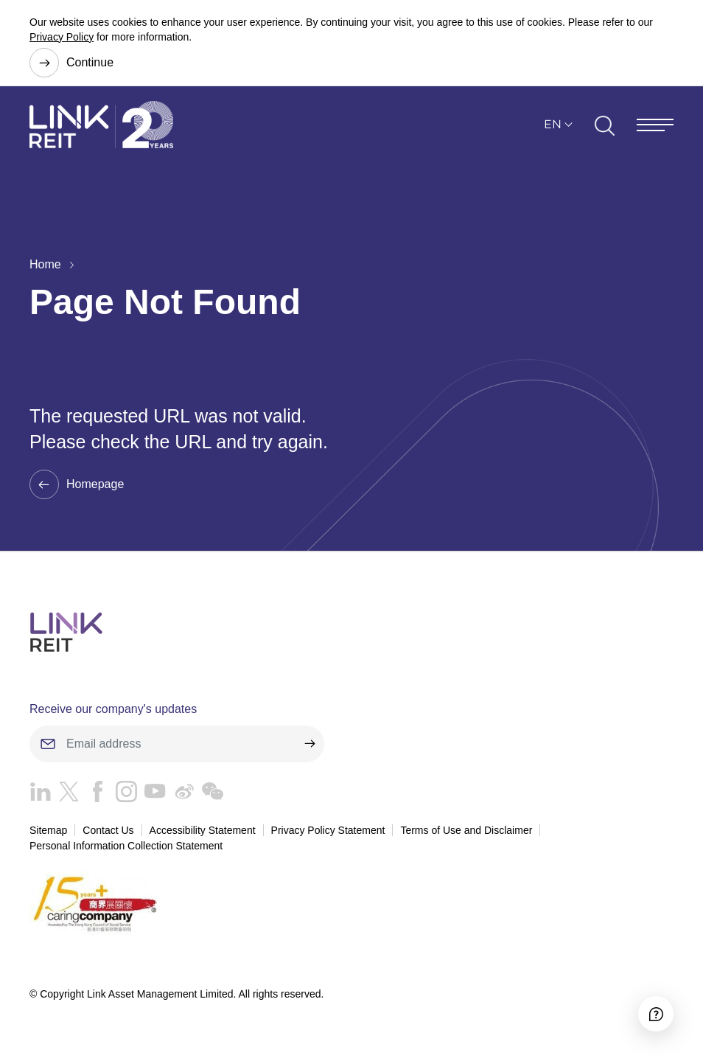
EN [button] (553, 124)
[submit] (309, 744)
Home (45, 264)
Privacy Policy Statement (328, 830)
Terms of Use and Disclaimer (466, 830)
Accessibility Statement (203, 830)
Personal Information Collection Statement (126, 846)
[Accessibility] (656, 1014)
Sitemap (48, 830)
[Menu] (655, 125)
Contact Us (108, 830)
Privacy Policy (61, 37)
